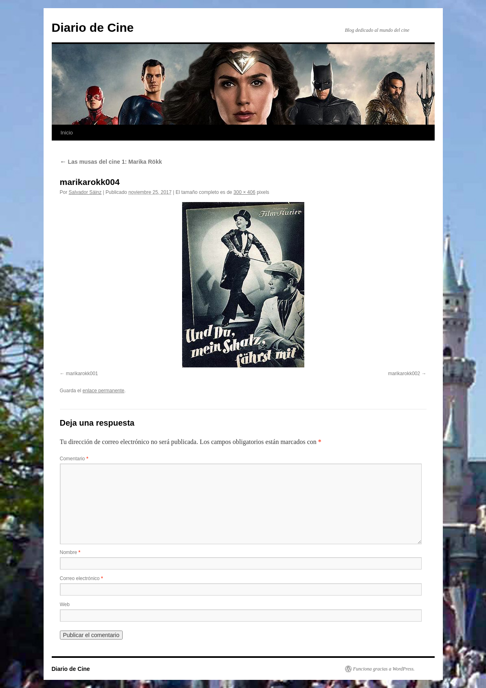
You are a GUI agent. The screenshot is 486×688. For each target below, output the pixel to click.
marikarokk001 (82, 373)
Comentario (74, 459)
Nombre (70, 552)
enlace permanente (104, 390)
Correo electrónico (81, 578)
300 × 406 (244, 192)
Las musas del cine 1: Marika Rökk (111, 161)
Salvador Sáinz (85, 192)
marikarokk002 (404, 373)
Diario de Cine (93, 27)
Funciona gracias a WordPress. (384, 669)
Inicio (67, 133)
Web (65, 604)
